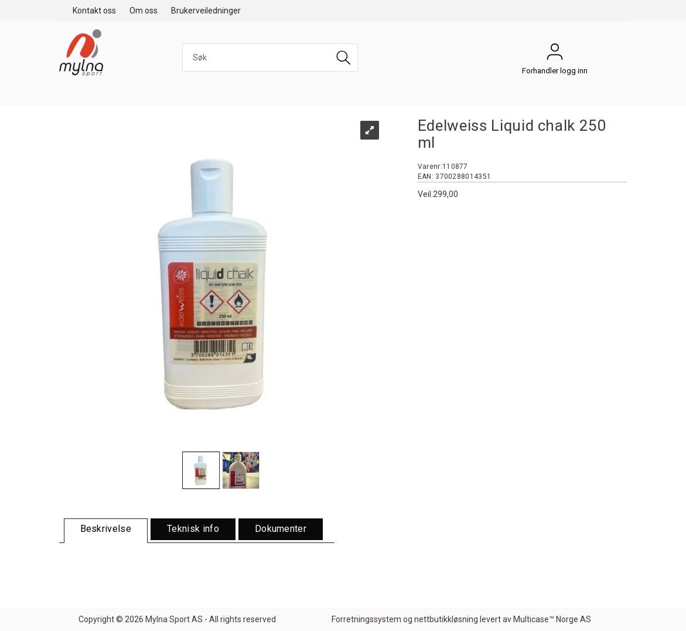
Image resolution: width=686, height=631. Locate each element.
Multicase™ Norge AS (552, 619)
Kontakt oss (94, 10)
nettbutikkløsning (446, 619)
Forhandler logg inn (555, 54)
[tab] (106, 530)
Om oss (143, 10)
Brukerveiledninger (206, 10)
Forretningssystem (366, 619)
